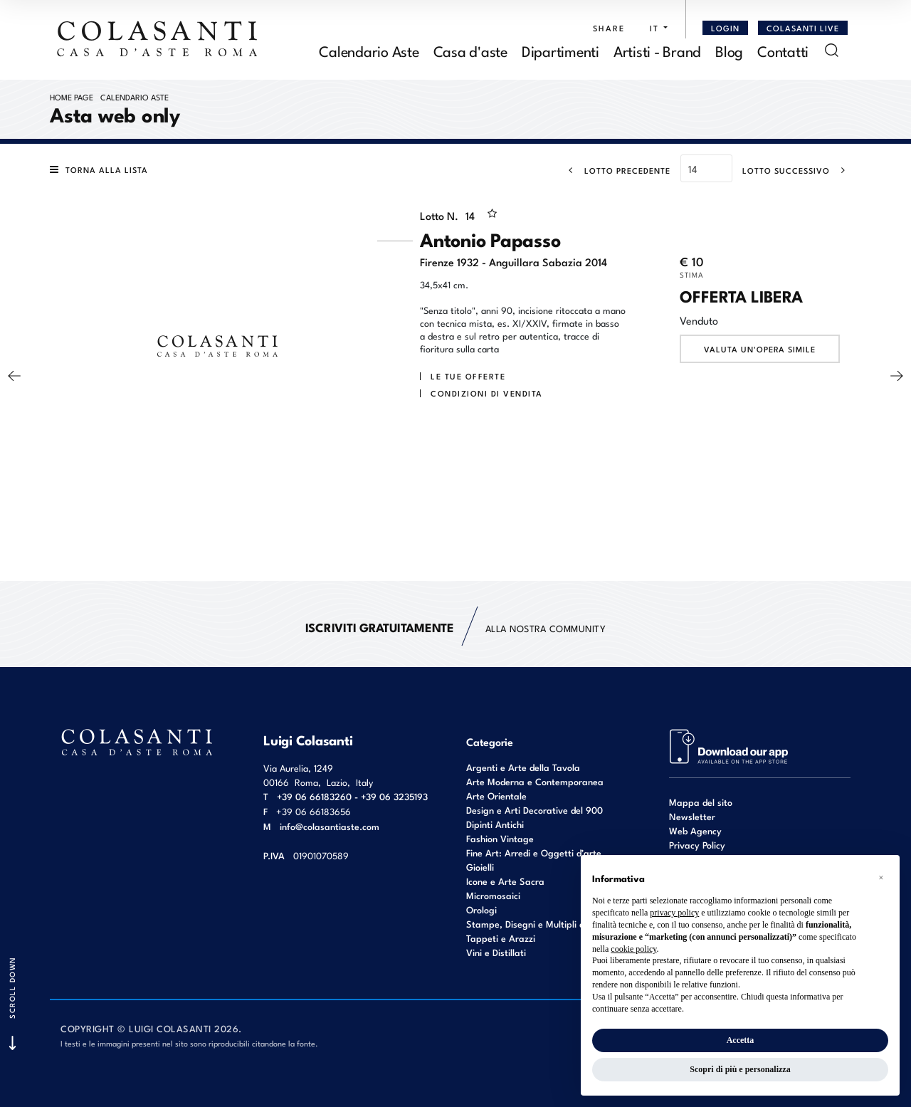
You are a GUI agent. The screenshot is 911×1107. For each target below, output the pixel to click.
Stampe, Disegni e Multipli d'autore (540, 923)
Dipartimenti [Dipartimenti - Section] (560, 50)
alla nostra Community (455, 627)
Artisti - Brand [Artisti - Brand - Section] (657, 50)
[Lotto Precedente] (615, 170)
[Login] (725, 28)
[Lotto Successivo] (798, 170)
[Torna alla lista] (102, 169)
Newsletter (692, 816)
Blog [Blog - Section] (729, 50)
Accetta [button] (740, 1040)
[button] (655, 28)
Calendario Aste (134, 97)
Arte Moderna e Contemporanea (535, 781)
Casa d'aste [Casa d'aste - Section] (470, 50)
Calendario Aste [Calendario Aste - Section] (368, 50)
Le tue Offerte (468, 376)
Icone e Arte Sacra (505, 881)
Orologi (481, 909)
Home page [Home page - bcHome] (71, 97)
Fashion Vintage (500, 838)
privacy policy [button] (674, 913)
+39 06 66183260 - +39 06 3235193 (352, 796)
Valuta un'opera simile (760, 349)
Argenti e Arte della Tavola (523, 767)
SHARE (609, 27)
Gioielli (480, 866)
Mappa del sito (700, 802)
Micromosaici (493, 895)
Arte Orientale (496, 795)
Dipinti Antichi (495, 824)
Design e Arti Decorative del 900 (534, 810)
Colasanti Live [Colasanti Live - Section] (803, 27)
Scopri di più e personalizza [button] (740, 1069)
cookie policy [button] (633, 949)
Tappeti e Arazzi (500, 938)
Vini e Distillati (496, 952)
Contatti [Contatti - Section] (783, 50)
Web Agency (695, 830)
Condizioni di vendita (487, 393)
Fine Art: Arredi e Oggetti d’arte (533, 852)
